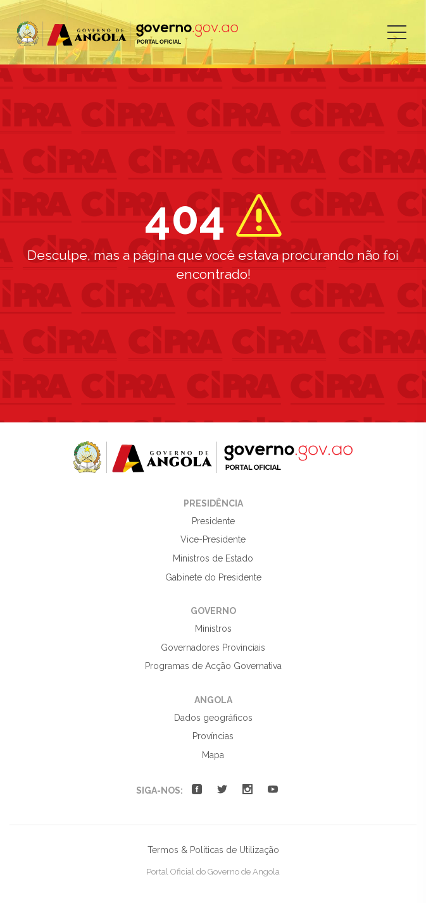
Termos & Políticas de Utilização (213, 850)
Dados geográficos (213, 718)
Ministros (213, 629)
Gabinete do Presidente (213, 577)
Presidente (213, 521)
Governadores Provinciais (213, 647)
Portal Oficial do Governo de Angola (127, 33)
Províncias (213, 736)
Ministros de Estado (213, 558)
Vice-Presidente (213, 539)
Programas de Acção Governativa (213, 666)
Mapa (213, 755)
